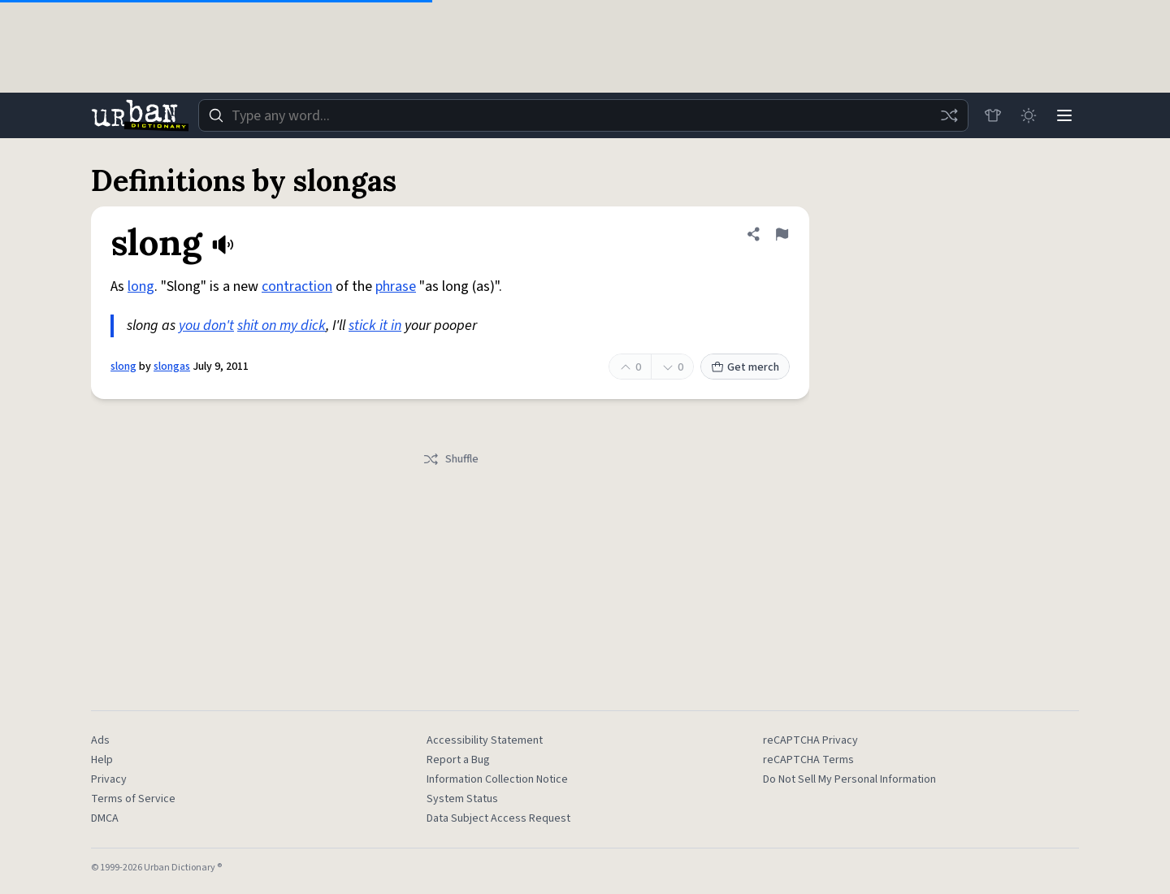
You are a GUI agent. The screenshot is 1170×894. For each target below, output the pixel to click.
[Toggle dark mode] (1028, 115)
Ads (100, 740)
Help (102, 760)
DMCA (105, 818)
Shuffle (450, 459)
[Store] (993, 115)
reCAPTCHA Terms (808, 760)
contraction (297, 286)
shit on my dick (281, 325)
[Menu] (1064, 115)
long (141, 286)
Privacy (109, 779)
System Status (462, 799)
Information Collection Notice (497, 779)
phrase (395, 286)
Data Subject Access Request (498, 818)
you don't (206, 325)
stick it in (375, 325)
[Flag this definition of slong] (782, 234)
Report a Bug (458, 760)
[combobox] (583, 115)
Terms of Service (133, 799)
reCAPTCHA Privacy (810, 740)
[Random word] (949, 115)
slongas (172, 366)
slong (123, 366)
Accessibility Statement (485, 740)
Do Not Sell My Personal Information (849, 779)
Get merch (745, 367)
